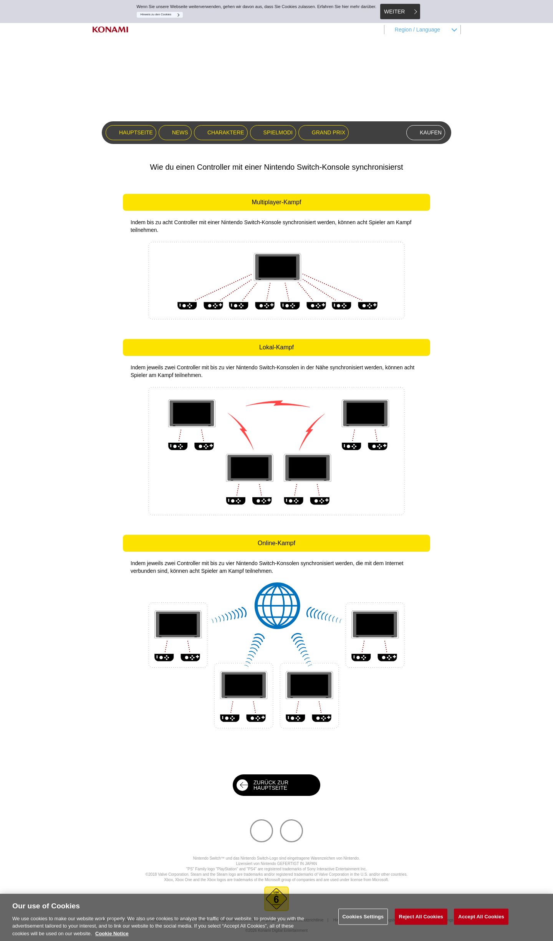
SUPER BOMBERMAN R (276, 88)
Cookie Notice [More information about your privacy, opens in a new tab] (112, 936)
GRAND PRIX (328, 132)
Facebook (302, 824)
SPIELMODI (278, 132)
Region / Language (417, 29)
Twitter (272, 824)
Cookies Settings (363, 920)
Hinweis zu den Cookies (156, 14)
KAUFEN (431, 132)
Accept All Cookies (481, 920)
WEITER (394, 11)
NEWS (180, 132)
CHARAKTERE (225, 132)
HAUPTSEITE (136, 132)
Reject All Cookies (421, 920)
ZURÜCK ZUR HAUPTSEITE (270, 785)
